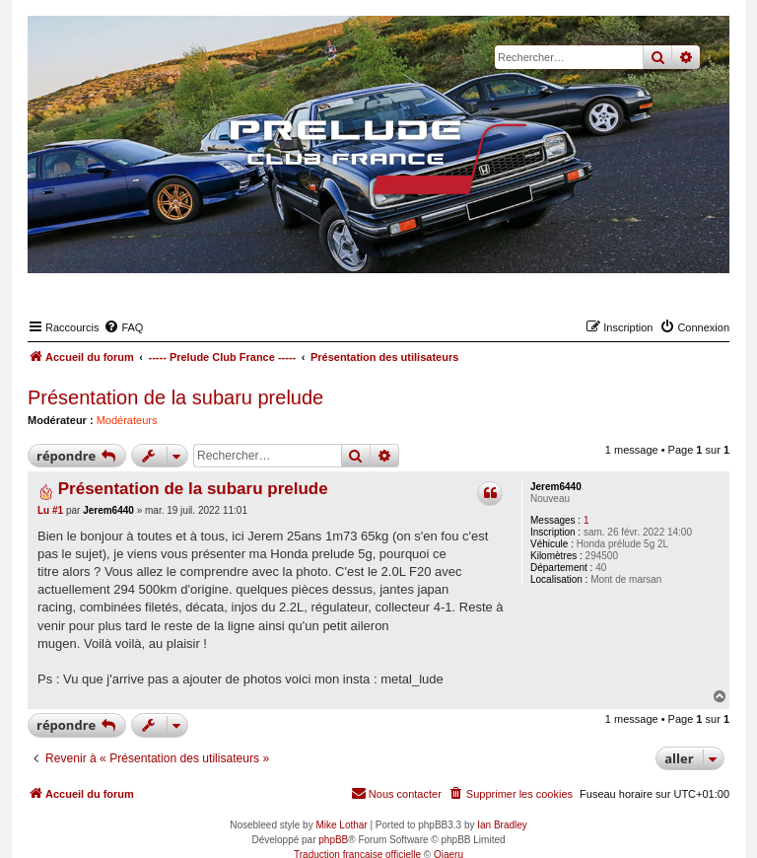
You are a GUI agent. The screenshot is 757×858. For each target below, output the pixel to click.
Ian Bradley (502, 825)
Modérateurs (127, 420)
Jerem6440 (556, 486)
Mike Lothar (341, 825)
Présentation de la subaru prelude (175, 397)
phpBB (333, 839)
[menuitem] (123, 327)
